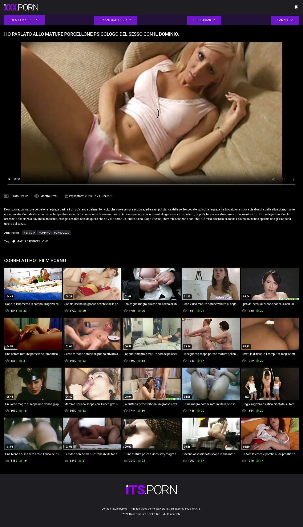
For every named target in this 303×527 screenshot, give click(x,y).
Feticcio (29, 232)
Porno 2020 (61, 232)
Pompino (44, 232)
